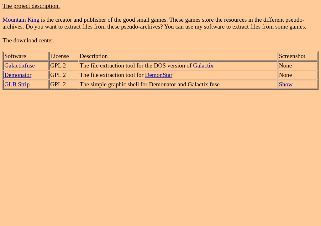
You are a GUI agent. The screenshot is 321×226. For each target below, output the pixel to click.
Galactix (203, 65)
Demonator (17, 75)
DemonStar (158, 75)
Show (286, 84)
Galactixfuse (19, 65)
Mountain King (21, 19)
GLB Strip (17, 84)
